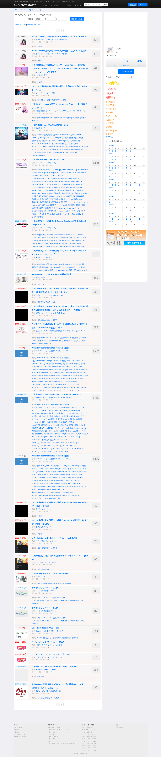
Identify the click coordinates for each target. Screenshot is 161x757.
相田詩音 (35, 370)
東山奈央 (83, 469)
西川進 (60, 149)
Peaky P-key (72, 170)
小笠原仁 (41, 199)
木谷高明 (51, 211)
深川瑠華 (80, 138)
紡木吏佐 (50, 181)
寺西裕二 (82, 416)
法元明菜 (40, 344)
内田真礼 (60, 358)
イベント (139, 65)
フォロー (112, 65)
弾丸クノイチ (50, 144)
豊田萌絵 (35, 428)
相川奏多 (50, 475)
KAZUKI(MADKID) (63, 437)
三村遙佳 (48, 187)
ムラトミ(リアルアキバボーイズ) (43, 446)
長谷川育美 (53, 583)
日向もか (57, 475)
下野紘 (39, 583)
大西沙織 (40, 118)
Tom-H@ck (63, 141)
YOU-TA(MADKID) (38, 437)
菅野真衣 (63, 475)
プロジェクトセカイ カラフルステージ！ (46, 601)
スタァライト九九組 (50, 170)
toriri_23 (23, 10)
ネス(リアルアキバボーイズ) (42, 449)
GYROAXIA (43, 205)
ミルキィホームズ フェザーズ (77, 202)
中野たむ (78, 208)
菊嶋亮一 (35, 381)
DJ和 (75, 152)
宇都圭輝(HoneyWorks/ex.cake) (60, 495)
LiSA (33, 270)
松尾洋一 (66, 378)
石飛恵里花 (111, 109)
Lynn (45, 413)
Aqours (60, 175)
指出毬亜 (67, 341)
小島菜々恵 (54, 149)
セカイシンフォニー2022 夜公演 (45, 608)
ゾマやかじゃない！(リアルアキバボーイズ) (68, 449)
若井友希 (43, 367)
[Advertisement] (126, 29)
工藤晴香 (63, 193)
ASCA (70, 267)
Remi (85, 270)
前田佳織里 (63, 202)
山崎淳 (71, 378)
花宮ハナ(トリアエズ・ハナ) (72, 367)
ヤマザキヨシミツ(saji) (40, 387)
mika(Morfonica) (54, 196)
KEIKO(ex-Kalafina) (42, 270)
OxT (57, 135)
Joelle (66, 270)
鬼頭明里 (51, 341)
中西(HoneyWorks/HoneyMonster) (44, 492)
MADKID (62, 410)
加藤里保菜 (60, 190)
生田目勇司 (52, 387)
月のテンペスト (63, 469)
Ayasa (63, 196)
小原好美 (54, 320)
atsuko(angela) (44, 138)
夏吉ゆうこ (77, 178)
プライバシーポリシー (20, 734)
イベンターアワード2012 (89, 734)
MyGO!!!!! (55, 208)
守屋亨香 (59, 419)
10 (112, 61)
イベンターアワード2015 (89, 741)
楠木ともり (59, 341)
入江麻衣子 (52, 205)
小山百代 (35, 184)
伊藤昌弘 (69, 196)
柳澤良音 (43, 489)
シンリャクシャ (44, 149)
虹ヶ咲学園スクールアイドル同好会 (44, 178)
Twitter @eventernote (122, 729)
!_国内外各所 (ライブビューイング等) (49, 645)
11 (130, 168)
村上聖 (77, 378)
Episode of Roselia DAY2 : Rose (45, 628)
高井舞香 (52, 375)
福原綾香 (76, 118)
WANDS (70, 364)
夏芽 (40, 196)
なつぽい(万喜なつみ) (39, 211)
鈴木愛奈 (63, 361)
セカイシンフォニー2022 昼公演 (45, 588)
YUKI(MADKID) (50, 437)
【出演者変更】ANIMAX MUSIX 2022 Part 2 (50, 125)
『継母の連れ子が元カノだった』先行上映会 (50, 574)
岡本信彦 (69, 118)
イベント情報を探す (87, 727)
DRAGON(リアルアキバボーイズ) (67, 443)
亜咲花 (43, 466)
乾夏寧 (109, 127)
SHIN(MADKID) (37, 440)
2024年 (111, 162)
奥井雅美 (61, 178)
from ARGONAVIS (38, 175)
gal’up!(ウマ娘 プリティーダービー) (44, 407)
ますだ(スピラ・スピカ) (40, 419)
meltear (72, 208)
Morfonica (82, 173)
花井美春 (35, 416)
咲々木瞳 (57, 413)
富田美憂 (68, 583)
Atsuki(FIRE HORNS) (52, 381)
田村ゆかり (51, 734)
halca (57, 364)
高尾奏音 (35, 477)
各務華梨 (41, 187)
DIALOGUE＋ (48, 410)
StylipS (72, 428)
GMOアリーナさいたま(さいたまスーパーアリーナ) (54, 351)
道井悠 (34, 375)
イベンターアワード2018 (89, 748)
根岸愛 (53, 190)
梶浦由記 (82, 267)
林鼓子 (42, 217)
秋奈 (86, 375)
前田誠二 (82, 196)
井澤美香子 (36, 181)
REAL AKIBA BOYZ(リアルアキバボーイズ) (53, 428)
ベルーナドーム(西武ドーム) (46, 163)
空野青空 (41, 370)
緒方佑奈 (66, 419)
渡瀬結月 (35, 141)
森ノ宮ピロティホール (44, 509)
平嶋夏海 (79, 187)
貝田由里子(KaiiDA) (76, 270)
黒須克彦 (35, 431)
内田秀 (34, 344)
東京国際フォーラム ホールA (46, 669)
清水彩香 (82, 372)
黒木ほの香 (74, 144)
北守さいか (74, 147)
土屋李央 (110, 105)
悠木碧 (75, 264)
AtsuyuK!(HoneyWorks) (40, 495)
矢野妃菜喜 (48, 344)
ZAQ (83, 407)
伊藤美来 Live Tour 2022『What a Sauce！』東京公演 (54, 667)
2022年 (111, 179)
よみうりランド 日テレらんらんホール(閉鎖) (51, 39)
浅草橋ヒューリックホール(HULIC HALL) (50, 295)
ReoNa (56, 267)
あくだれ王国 (83, 147)
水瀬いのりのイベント (54, 739)
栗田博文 (63, 598)
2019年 (111, 205)
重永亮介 (41, 431)
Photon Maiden (83, 170)
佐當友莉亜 (48, 208)
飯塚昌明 (77, 141)
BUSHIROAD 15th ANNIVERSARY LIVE (48, 160)
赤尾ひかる (68, 178)
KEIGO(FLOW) (49, 434)
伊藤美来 (46, 135)
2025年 (111, 154)
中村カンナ (58, 416)
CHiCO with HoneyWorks (49, 469)
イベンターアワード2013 (89, 736)
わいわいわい (64, 208)
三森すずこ (42, 184)
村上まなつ (36, 422)
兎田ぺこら (82, 486)
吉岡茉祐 (74, 375)
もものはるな (75, 480)
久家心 (40, 208)
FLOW (79, 135)
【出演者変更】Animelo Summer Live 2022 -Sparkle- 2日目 (56, 394)
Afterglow (51, 243)
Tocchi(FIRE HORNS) (39, 384)
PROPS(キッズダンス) (45, 390)
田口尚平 (69, 152)
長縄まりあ (66, 375)
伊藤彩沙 (46, 147)
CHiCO (58, 498)
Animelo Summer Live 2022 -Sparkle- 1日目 (50, 456)
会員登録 (133, 5)
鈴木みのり (36, 144)
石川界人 (40, 698)
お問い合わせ (119, 727)
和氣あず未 (50, 100)
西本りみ (43, 181)
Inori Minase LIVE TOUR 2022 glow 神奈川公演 (51, 274)
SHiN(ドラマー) (81, 431)
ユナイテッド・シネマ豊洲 (45, 93)
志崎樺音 (55, 187)
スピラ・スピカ (37, 410)
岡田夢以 (35, 190)
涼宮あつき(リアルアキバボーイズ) (55, 440)
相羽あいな (66, 144)
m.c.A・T (63, 489)
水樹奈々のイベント (53, 732)
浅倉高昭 (73, 149)
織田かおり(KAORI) (57, 270)
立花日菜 (41, 416)
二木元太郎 (36, 152)
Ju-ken (34, 390)
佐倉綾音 (58, 243)
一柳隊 (39, 170)
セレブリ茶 (66, 147)
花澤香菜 (51, 364)
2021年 (111, 188)
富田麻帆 (50, 184)
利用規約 (16, 732)
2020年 (111, 196)
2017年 (111, 222)
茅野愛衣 (81, 264)
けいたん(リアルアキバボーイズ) (43, 443)
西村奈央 (80, 149)
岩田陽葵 (57, 181)
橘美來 (84, 472)
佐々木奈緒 (78, 475)
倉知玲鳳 (72, 187)
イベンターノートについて (21, 727)
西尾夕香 (35, 187)
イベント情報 (66, 5)
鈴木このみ (36, 469)
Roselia (63, 173)
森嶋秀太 (35, 199)
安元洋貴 (41, 267)
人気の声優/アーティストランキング (58, 729)
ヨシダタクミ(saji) (60, 370)
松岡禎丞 (40, 264)
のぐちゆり (73, 413)
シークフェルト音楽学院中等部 (67, 205)
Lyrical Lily (35, 138)
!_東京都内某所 (41, 75)
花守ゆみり (41, 100)
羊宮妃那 (75, 214)
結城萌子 (70, 475)
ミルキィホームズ (51, 175)
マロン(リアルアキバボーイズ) (66, 446)
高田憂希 (57, 372)
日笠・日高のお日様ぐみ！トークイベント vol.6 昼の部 (54, 538)
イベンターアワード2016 (89, 743)
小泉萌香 (63, 184)
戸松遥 (46, 264)
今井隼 (82, 378)
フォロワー (125, 65)
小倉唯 (39, 46)
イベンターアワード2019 (89, 750)
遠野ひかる (71, 181)
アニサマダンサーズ (72, 390)
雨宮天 (40, 378)
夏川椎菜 (47, 378)
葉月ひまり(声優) (44, 190)
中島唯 (69, 372)
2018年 (111, 213)
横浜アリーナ (40, 128)
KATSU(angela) (55, 138)
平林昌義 (43, 152)
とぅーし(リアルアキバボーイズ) (43, 451)
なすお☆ (83, 118)
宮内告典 (55, 199)
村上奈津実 (44, 341)
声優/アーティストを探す (55, 727)
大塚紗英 (68, 190)
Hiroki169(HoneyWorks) (64, 492)
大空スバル (36, 489)
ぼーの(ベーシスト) (52, 431)
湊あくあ (75, 486)
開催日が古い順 (20, 25)
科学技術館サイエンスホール (46, 541)
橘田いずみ (78, 199)
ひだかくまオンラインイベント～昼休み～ (49, 642)
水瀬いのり (49, 267)
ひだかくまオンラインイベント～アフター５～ (51, 654)
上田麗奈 (110, 134)
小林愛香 (41, 202)
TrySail (45, 364)
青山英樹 (67, 149)
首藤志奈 (41, 477)
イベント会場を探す (87, 732)
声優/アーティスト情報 (50, 5)
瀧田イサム (72, 431)
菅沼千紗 (109, 137)
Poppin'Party (55, 173)
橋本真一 (77, 370)
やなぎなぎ (63, 364)
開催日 (30, 19)
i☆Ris (39, 358)
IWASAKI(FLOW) (82, 434)
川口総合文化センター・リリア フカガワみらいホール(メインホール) (60, 111)
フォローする (126, 71)
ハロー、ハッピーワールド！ (72, 243)
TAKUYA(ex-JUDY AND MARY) (75, 387)
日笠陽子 (47, 548)
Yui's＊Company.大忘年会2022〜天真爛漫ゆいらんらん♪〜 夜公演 (59, 51)
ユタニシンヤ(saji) (72, 384)
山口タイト (64, 431)
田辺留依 (73, 601)
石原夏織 (59, 404)
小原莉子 (35, 196)
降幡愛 (47, 202)
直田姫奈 (45, 196)
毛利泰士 (41, 381)
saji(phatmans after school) (41, 361)
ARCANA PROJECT (49, 358)
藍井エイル (63, 267)
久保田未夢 (36, 341)
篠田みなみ (49, 372)
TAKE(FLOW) (60, 434)
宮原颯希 (79, 419)
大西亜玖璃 (54, 202)
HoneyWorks (50, 498)
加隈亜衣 (63, 372)
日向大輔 (75, 196)
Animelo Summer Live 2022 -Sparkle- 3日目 (50, 348)
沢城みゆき (53, 264)
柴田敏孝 (60, 387)
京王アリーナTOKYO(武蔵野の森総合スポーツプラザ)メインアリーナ (60, 331)
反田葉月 (65, 138)
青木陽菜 (82, 205)
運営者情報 (17, 729)
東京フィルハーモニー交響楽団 (48, 598)
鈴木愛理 (83, 466)
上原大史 (59, 378)
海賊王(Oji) (75, 495)
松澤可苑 (35, 208)
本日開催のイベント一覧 (88, 729)
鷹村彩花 (72, 419)
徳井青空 (62, 199)
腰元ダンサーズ (59, 390)
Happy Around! (62, 170)
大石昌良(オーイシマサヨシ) (48, 141)
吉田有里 (49, 246)
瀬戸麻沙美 (48, 698)
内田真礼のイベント (53, 736)
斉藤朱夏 (35, 202)
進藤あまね (73, 138)
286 (139, 61)
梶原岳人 (67, 407)
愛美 (51, 147)
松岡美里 (56, 118)
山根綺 (79, 413)
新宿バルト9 (40, 576)
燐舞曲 (40, 173)
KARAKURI (38, 364)
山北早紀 (77, 364)
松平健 (63, 384)
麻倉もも (35, 378)
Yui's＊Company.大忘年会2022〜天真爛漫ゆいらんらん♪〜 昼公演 (59, 37)
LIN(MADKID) (75, 437)
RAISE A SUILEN (72, 173)
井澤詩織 (76, 372)
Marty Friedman (80, 428)
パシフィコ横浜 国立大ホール (46, 591)
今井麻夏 (40, 375)
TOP (15, 10)
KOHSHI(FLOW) (37, 434)
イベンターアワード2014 (89, 739)
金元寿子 (47, 302)
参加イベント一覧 (34, 10)
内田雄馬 (67, 358)
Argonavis (35, 205)
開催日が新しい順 (33, 25)
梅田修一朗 (48, 118)
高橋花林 (79, 181)
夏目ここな (36, 475)
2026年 (111, 145)
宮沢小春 (43, 475)
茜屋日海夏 (36, 367)
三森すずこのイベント (54, 741)
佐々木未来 (58, 147)
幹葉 (77, 416)
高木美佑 (66, 187)
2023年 (111, 171)
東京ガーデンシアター (44, 257)
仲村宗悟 (54, 472)
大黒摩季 (51, 384)
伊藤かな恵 (69, 264)
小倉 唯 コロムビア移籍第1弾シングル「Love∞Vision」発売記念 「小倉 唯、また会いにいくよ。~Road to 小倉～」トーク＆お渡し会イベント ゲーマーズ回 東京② (60, 68)
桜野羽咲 (58, 367)
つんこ (73, 190)
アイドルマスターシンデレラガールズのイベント (61, 743)
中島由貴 (35, 121)
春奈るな (75, 267)
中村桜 (46, 375)
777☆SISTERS (80, 361)
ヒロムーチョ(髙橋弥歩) (69, 381)
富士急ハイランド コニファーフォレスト (50, 631)
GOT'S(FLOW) (70, 434)
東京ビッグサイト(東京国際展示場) (48, 691)
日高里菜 (62, 118)
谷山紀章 (70, 141)
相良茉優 (58, 144)
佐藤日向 (57, 184)
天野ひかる (49, 370)
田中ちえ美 (74, 341)
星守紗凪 (63, 181)
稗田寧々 (57, 100)
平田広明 (35, 267)
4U (33, 364)
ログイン (143, 5)
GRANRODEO (65, 135)
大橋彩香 (52, 135)
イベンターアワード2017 (89, 745)
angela (39, 135)
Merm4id (35, 173)
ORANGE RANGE (38, 155)
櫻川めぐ (35, 149)
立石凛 (80, 214)
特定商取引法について (20, 736)
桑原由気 (59, 375)
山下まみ (81, 375)
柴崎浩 (52, 378)
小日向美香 (36, 217)
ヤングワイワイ (37, 147)
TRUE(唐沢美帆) (37, 472)
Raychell (84, 193)
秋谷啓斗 (35, 372)
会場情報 (78, 5)
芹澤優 (83, 364)
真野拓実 (48, 199)
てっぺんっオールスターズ (56, 152)
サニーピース (74, 469)
